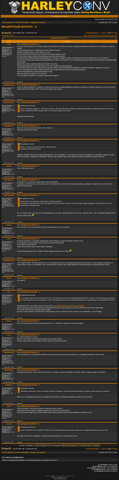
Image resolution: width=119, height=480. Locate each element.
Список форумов (8, 22)
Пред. (96, 33)
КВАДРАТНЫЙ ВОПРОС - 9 (19, 26)
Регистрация (55, 16)
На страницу (90, 33)
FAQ (61, 16)
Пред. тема (87, 35)
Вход (65, 16)
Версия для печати (8, 35)
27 (105, 33)
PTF (66, 477)
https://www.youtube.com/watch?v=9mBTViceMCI (68, 306)
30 (112, 33)
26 (102, 33)
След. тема (113, 35)
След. (115, 33)
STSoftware (60, 477)
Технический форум (22, 22)
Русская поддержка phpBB (59, 478)
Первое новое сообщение (100, 35)
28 (107, 33)
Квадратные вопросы (38, 22)
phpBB (52, 476)
